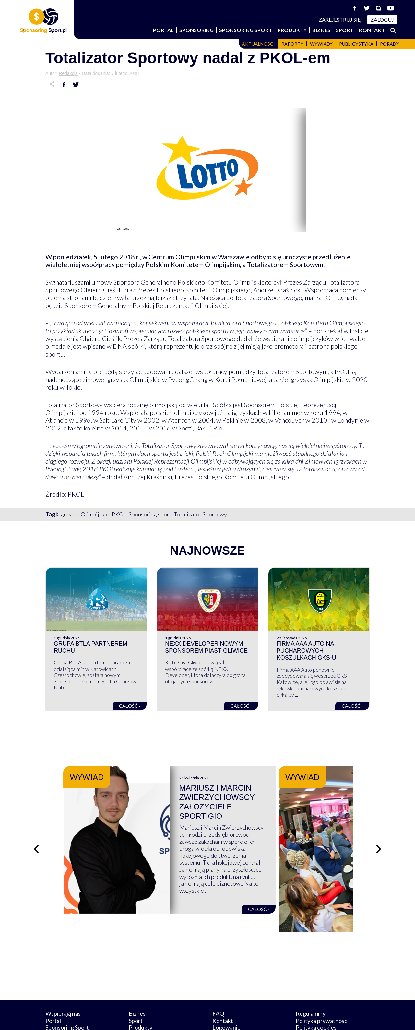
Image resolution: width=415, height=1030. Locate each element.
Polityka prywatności (322, 990)
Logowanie (226, 997)
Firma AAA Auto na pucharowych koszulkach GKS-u (306, 650)
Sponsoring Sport (245, 30)
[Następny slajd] (379, 834)
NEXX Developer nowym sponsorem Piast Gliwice (206, 647)
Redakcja (68, 73)
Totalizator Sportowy (200, 514)
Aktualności (258, 44)
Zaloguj (382, 20)
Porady (389, 44)
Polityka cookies (316, 997)
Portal (163, 30)
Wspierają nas (63, 983)
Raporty (292, 44)
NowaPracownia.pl (212, 1017)
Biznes (321, 30)
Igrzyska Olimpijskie (84, 514)
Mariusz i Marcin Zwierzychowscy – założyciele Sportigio (266, 797)
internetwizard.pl (267, 1017)
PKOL (119, 514)
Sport (344, 30)
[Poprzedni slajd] (35, 834)
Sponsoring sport (150, 514)
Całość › (129, 706)
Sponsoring (196, 30)
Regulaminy (311, 983)
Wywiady (321, 44)
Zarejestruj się (340, 20)
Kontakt (372, 30)
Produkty (292, 30)
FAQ (218, 983)
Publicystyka (356, 44)
